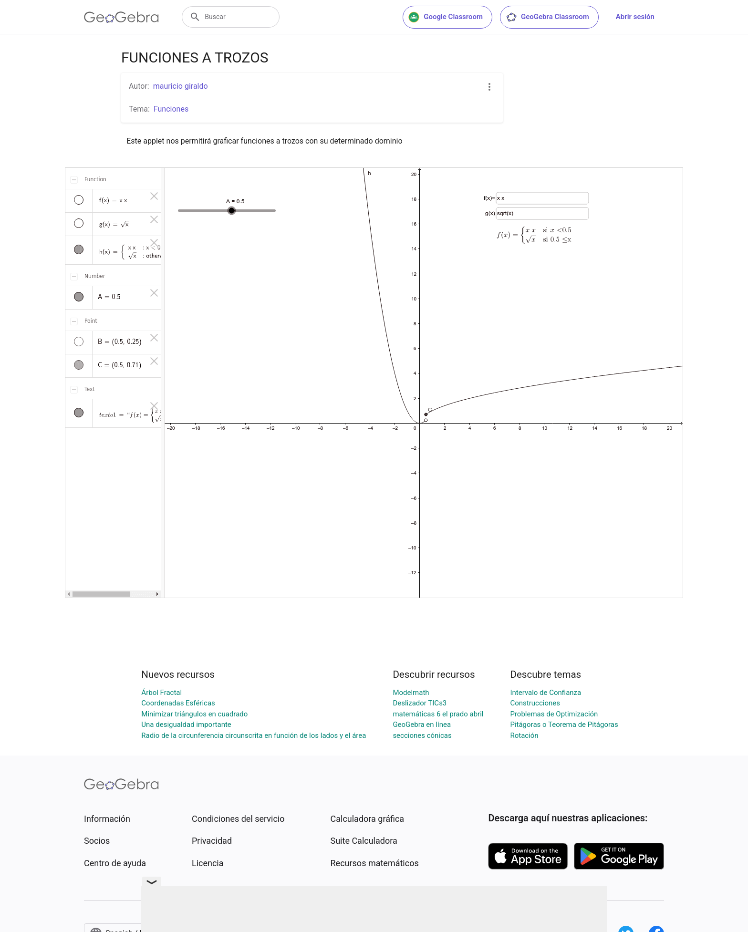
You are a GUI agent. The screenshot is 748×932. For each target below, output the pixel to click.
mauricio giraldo (180, 86)
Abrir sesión (635, 16)
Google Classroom (445, 17)
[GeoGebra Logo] (121, 17)
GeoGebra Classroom (547, 17)
